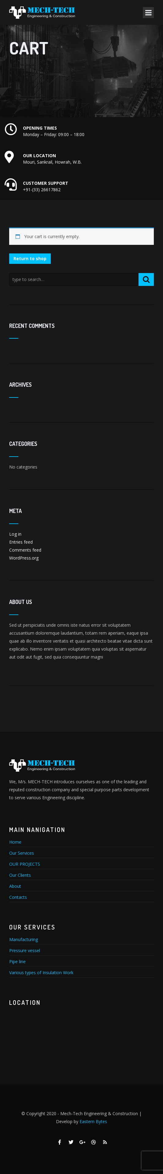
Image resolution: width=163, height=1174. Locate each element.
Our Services (21, 853)
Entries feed (21, 542)
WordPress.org (24, 558)
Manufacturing (23, 939)
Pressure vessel (24, 950)
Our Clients (20, 875)
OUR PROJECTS (24, 864)
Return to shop (29, 258)
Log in (15, 534)
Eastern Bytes (93, 1121)
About (15, 886)
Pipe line (17, 961)
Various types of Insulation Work (41, 972)
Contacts (18, 897)
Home (15, 842)
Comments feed (25, 550)
